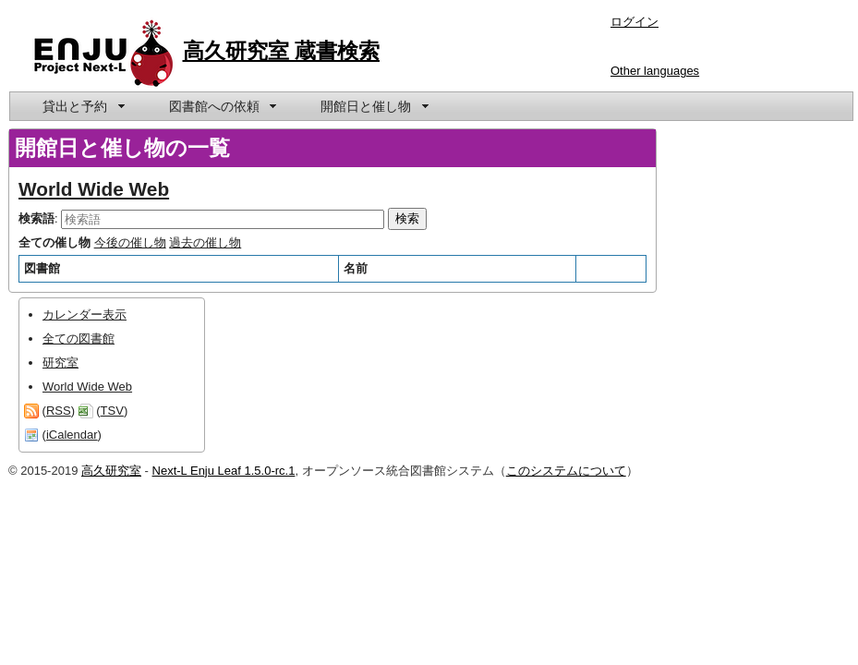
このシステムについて (566, 471)
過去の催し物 (205, 242)
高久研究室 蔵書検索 (282, 51)
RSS (58, 410)
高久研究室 (111, 471)
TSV (112, 410)
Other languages (654, 71)
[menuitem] (82, 106)
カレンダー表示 (84, 314)
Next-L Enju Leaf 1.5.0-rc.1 (224, 471)
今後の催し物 (130, 242)
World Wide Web (93, 189)
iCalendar (72, 434)
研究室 (60, 362)
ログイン (634, 22)
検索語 (36, 218)
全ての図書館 (78, 338)
